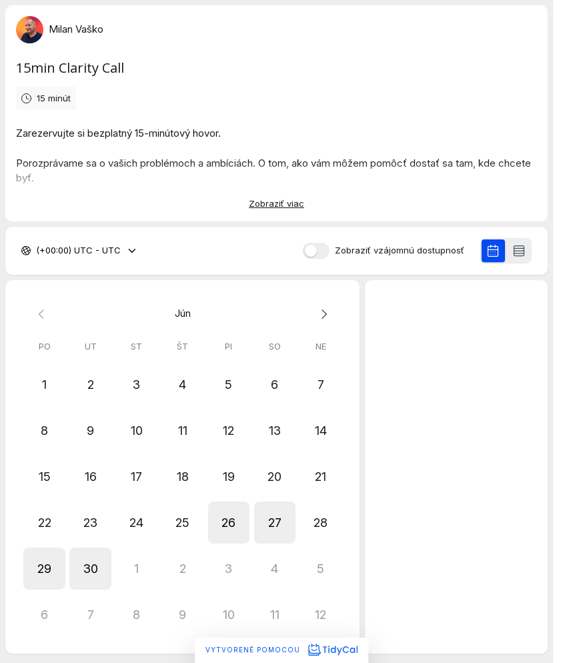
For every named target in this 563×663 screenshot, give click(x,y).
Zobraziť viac (276, 203)
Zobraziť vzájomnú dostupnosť (399, 250)
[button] (228, 523)
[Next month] (321, 314)
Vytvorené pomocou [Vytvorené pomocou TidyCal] (281, 650)
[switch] (316, 251)
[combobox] (37, 250)
